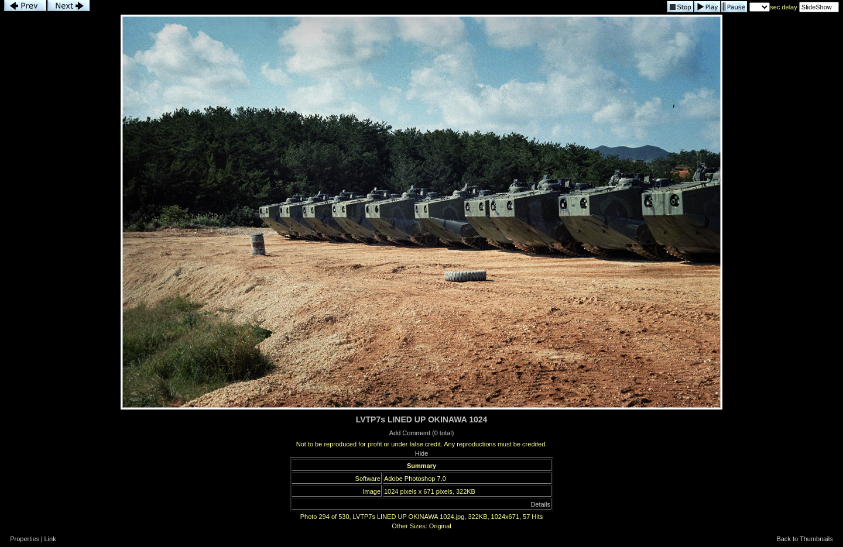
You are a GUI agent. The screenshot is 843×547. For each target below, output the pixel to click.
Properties (24, 538)
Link (50, 538)
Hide (422, 453)
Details (540, 504)
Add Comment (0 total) (421, 432)
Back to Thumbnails (804, 538)
